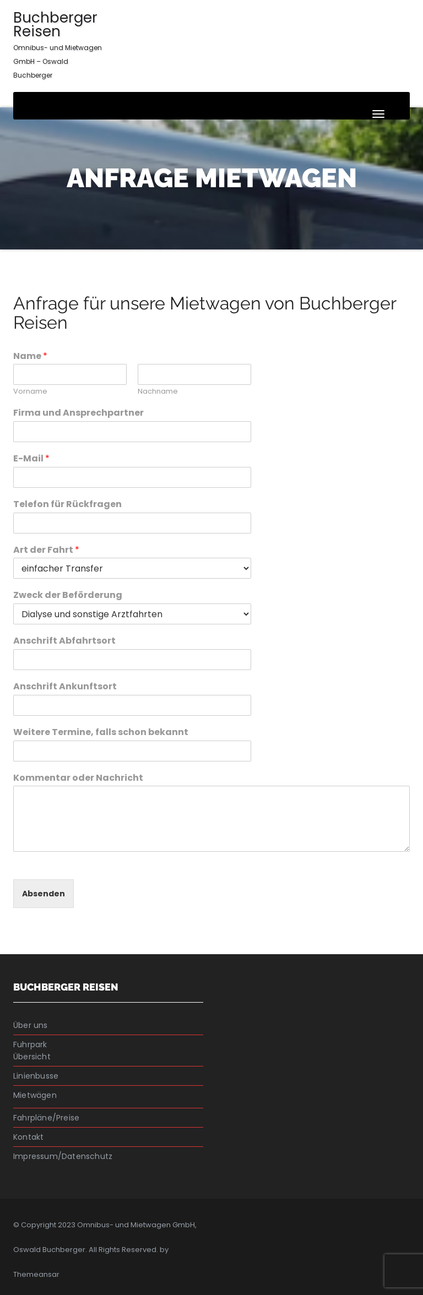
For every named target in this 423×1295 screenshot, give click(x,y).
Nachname (158, 391)
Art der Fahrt (46, 550)
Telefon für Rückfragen (67, 504)
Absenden (43, 893)
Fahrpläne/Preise (46, 1117)
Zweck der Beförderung (67, 595)
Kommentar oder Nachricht (78, 778)
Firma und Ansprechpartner (78, 413)
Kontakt (28, 1136)
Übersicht (32, 1056)
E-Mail (31, 459)
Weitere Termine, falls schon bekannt (100, 732)
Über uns (30, 1025)
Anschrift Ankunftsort (65, 687)
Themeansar (36, 1274)
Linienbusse (35, 1075)
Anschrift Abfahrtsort (64, 641)
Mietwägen (35, 1095)
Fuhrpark (30, 1044)
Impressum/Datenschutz (62, 1156)
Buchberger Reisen (57, 44)
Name (30, 356)
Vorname (30, 391)
